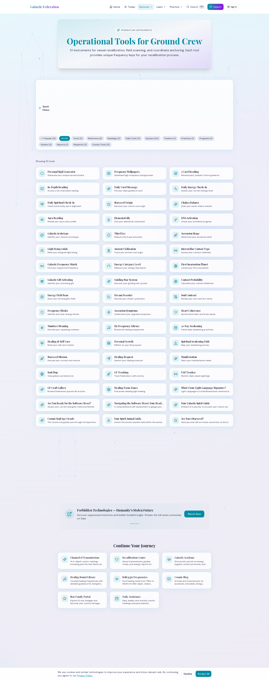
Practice (176, 6)
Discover (145, 6)
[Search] (195, 7)
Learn (161, 6)
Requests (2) (80, 144)
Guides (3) (46, 144)
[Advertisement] (143, 108)
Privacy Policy (84, 675)
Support (215, 6)
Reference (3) (95, 138)
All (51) (64, 138)
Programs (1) (206, 138)
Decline (188, 673)
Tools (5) (78, 138)
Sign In (232, 6)
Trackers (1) (170, 138)
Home (115, 6)
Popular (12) (48, 138)
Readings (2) (114, 138)
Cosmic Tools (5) (101, 144)
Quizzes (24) (152, 138)
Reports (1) (62, 144)
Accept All (203, 673)
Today (129, 6)
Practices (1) (187, 138)
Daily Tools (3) (133, 138)
